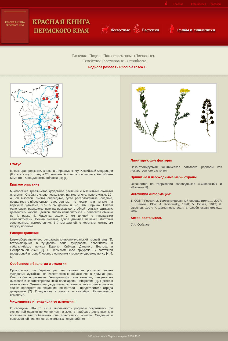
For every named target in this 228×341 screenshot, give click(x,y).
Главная (178, 4)
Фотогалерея (198, 4)
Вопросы (215, 4)
